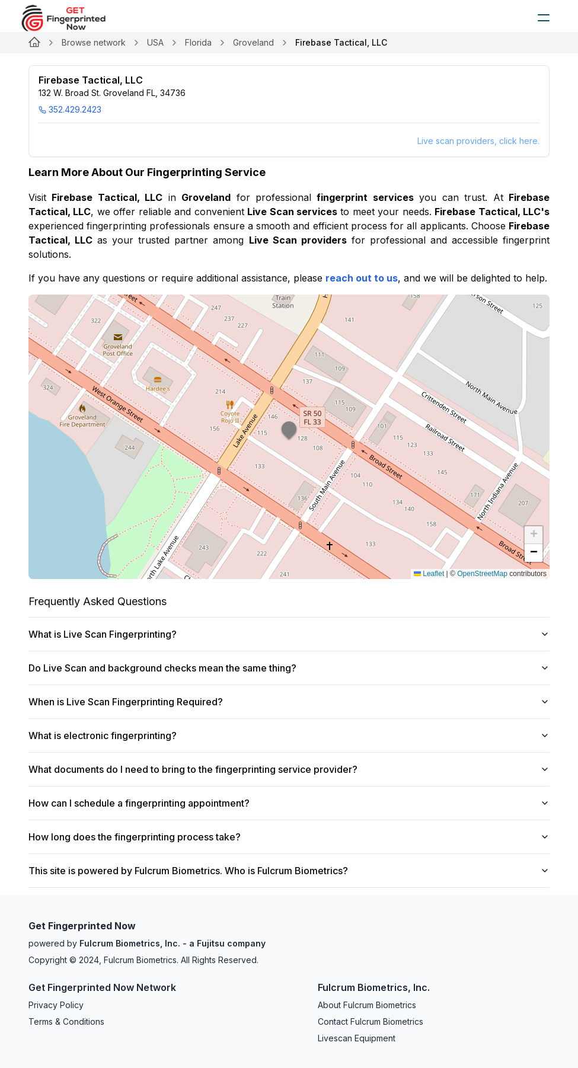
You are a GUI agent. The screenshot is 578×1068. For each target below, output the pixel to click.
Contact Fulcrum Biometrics (370, 1021)
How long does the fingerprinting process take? (289, 837)
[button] (289, 436)
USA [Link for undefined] (155, 42)
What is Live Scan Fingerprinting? (289, 634)
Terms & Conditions (66, 1021)
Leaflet (429, 574)
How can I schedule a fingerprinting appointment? (289, 803)
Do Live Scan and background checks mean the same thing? (289, 668)
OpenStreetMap (482, 574)
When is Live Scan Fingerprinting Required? (289, 702)
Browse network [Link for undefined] (94, 42)
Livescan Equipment (356, 1038)
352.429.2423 (70, 109)
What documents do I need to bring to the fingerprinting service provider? (289, 769)
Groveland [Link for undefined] (253, 42)
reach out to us (361, 278)
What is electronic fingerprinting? (289, 735)
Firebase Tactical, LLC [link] (341, 42)
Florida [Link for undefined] (198, 42)
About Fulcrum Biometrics (367, 1005)
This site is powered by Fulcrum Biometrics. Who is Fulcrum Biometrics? (289, 871)
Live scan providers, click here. (478, 141)
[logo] (72, 18)
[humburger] (543, 18)
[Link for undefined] (34, 43)
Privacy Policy (56, 1005)
